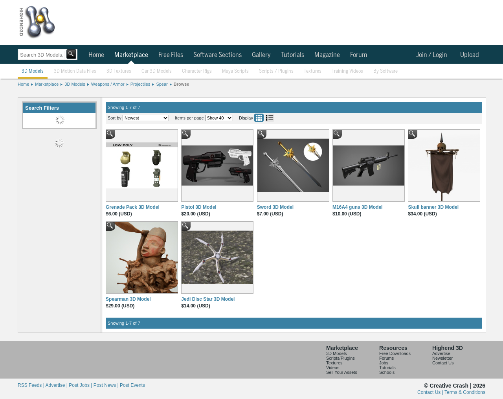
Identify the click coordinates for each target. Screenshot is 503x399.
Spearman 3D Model (128, 299)
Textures (312, 71)
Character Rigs (197, 71)
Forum (358, 55)
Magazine (327, 55)
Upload (469, 55)
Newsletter (442, 358)
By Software (385, 71)
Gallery (261, 55)
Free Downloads (395, 353)
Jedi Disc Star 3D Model (208, 299)
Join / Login (431, 55)
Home (96, 55)
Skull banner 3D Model (433, 207)
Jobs (383, 362)
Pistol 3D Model (198, 207)
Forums (386, 358)
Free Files (170, 55)
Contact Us (442, 362)
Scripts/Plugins (340, 358)
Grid (259, 118)
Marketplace (131, 55)
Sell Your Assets (341, 372)
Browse (181, 84)
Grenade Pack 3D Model (133, 207)
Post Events (132, 385)
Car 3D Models (156, 71)
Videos (332, 367)
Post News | (107, 385)
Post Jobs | (81, 385)
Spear (161, 84)
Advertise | (57, 385)
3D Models (33, 71)
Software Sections (217, 55)
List (269, 118)
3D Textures (118, 71)
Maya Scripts (235, 71)
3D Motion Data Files (75, 71)
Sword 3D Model (275, 207)
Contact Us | (430, 392)
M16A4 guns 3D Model (357, 207)
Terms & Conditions (464, 392)
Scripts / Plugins (276, 71)
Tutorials (292, 55)
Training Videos (347, 71)
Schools (387, 372)
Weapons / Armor (108, 84)
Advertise (441, 353)
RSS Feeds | (31, 385)
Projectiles (140, 84)
